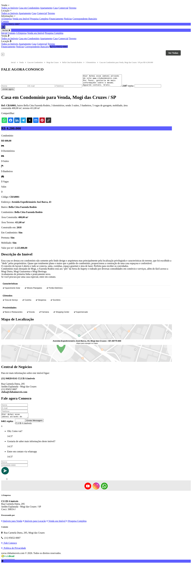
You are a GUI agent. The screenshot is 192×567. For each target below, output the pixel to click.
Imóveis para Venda (11, 524)
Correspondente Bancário (85, 18)
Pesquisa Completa (39, 18)
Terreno (72, 8)
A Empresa (6, 18)
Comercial (63, 8)
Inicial (4, 33)
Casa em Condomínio (29, 8)
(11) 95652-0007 (59, 46)
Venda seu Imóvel (21, 18)
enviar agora (8, 91)
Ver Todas (173, 53)
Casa (55, 8)
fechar (6, 30)
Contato (5, 21)
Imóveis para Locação (34, 524)
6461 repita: (7, 424)
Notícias (68, 18)
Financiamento (56, 18)
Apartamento (46, 8)
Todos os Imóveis (9, 8)
